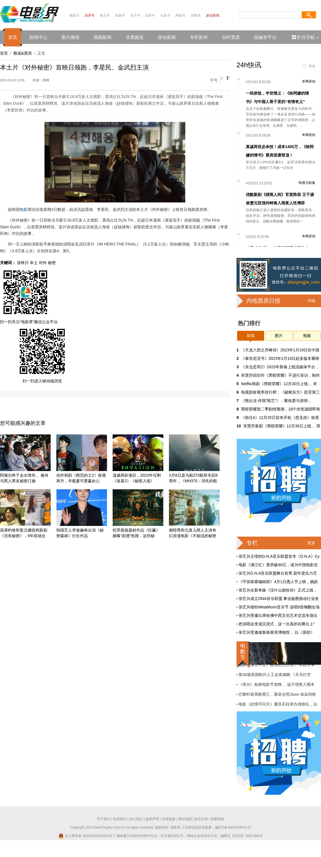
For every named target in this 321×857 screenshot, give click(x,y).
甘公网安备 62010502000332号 (85, 836)
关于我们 (103, 819)
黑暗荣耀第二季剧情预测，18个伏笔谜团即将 (280, 409)
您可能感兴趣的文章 (23, 423)
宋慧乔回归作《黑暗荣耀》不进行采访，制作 (280, 375)
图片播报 (70, 37)
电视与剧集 (306, 183)
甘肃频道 (135, 37)
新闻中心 (38, 37)
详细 (311, 300)
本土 (34, 262)
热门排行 (249, 323)
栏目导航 (306, 37)
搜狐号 (74, 15)
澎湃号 (89, 15)
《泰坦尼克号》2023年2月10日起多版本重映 (280, 358)
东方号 (135, 15)
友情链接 (168, 819)
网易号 (180, 15)
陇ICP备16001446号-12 (233, 827)
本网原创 (308, 81)
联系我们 (120, 819)
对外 (43, 262)
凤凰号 (120, 15)
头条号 (165, 15)
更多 (312, 66)
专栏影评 (199, 37)
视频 (307, 335)
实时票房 (231, 37)
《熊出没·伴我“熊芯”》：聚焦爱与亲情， (276, 400)
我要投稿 (217, 819)
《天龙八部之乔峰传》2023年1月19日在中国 (280, 350)
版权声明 (152, 819)
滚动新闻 (212, 15)
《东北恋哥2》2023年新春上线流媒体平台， (280, 367)
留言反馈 (201, 819)
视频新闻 (102, 37)
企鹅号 (196, 15)
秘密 (52, 262)
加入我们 (136, 819)
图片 (279, 335)
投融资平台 (265, 37)
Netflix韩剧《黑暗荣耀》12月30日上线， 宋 (279, 383)
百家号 (150, 15)
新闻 (251, 335)
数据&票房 (23, 53)
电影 (24, 209)
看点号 (105, 15)
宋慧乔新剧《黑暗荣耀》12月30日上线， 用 (281, 426)
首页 (12, 37)
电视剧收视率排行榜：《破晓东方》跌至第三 (280, 392)
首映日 (23, 262)
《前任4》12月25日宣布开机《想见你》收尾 (280, 417)
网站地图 (185, 819)
